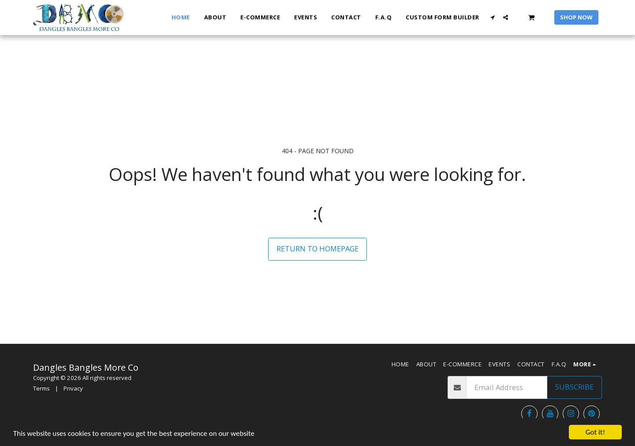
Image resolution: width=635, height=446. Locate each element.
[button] (493, 17)
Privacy (73, 388)
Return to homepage (317, 248)
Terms (41, 388)
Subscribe (574, 387)
